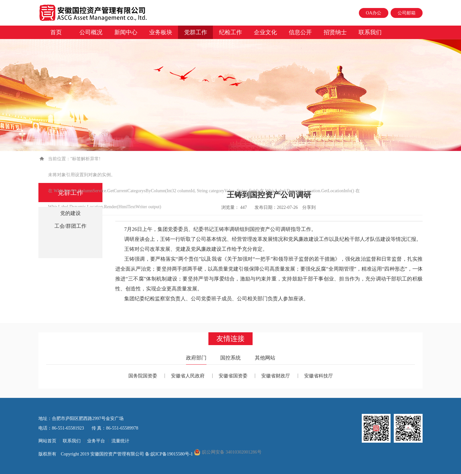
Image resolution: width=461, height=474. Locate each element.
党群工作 (195, 32)
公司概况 (90, 32)
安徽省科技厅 (318, 375)
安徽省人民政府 (188, 375)
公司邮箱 (407, 13)
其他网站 (265, 357)
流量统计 (120, 440)
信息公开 (300, 32)
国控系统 (230, 357)
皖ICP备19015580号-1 (172, 454)
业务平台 (96, 440)
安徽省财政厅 (275, 375)
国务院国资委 (142, 375)
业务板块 (160, 32)
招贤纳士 (335, 32)
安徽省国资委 (233, 375)
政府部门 (196, 357)
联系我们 (370, 32)
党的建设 (70, 213)
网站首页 (47, 440)
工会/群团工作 (70, 226)
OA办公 (373, 13)
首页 (56, 32)
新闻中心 (125, 32)
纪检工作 (230, 32)
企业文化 (265, 32)
